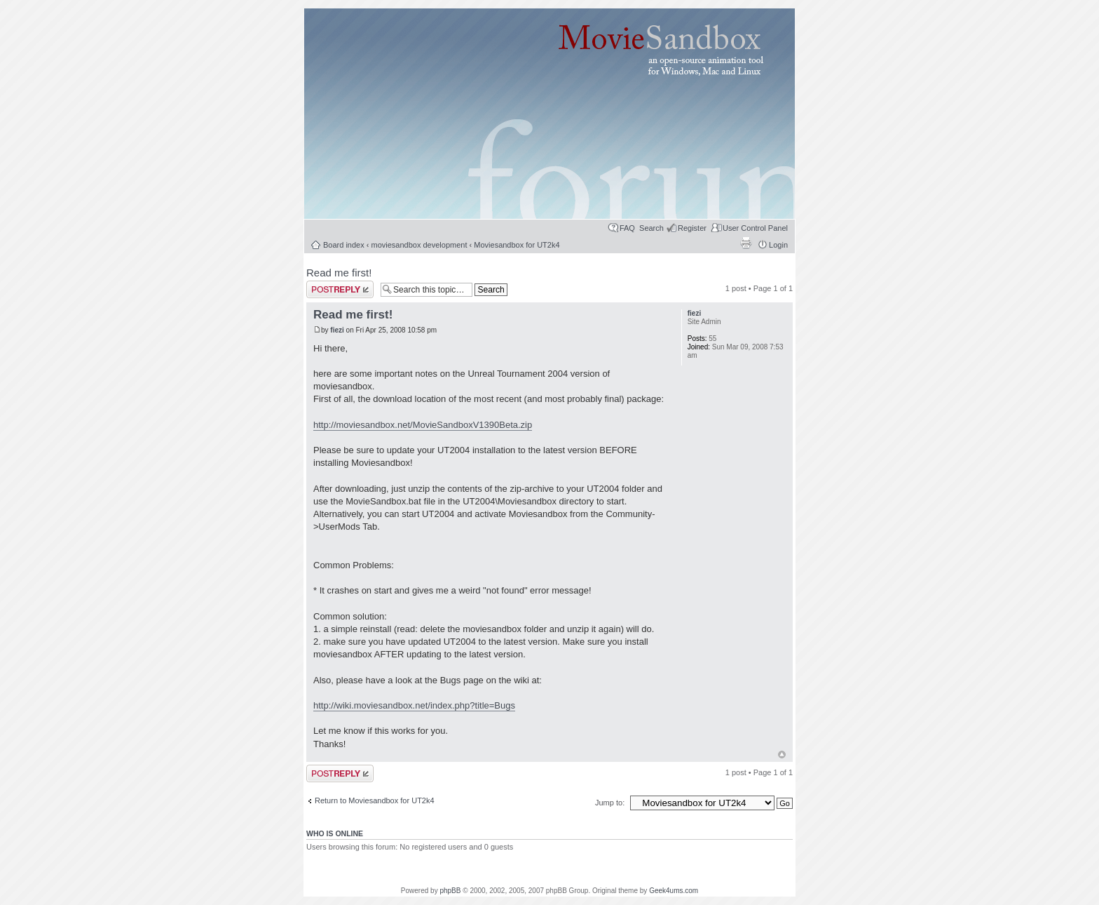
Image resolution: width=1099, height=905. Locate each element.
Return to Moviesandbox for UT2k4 (375, 800)
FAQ (627, 228)
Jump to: (611, 802)
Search (651, 228)
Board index (343, 245)
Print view (745, 242)
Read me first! (338, 273)
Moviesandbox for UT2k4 (516, 245)
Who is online (334, 833)
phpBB (449, 890)
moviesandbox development (419, 245)
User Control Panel (755, 228)
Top (782, 754)
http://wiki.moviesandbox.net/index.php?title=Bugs (414, 705)
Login (778, 245)
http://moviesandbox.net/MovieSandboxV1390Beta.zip (422, 425)
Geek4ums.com (673, 890)
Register (692, 228)
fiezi (336, 330)
